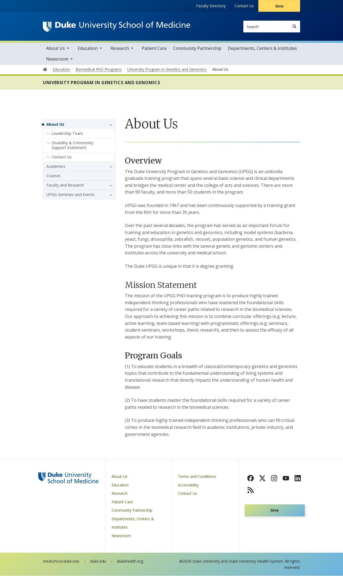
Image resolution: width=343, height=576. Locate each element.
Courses (53, 176)
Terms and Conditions (197, 476)
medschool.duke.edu (61, 561)
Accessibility (188, 485)
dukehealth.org (130, 561)
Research (119, 48)
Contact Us (244, 5)
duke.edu (98, 561)
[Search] (294, 26)
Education (88, 48)
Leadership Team (67, 133)
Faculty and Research (65, 185)
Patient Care (154, 48)
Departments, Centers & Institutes (262, 48)
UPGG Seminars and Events (70, 194)
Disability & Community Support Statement (72, 145)
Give (279, 6)
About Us (55, 48)
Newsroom (57, 59)
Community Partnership (197, 48)
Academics (55, 166)
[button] (109, 124)
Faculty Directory (211, 5)
